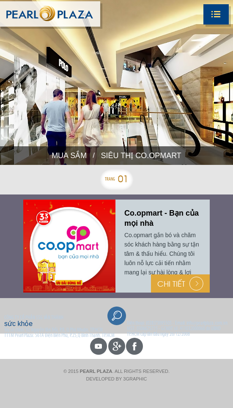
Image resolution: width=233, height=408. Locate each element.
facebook (134, 346)
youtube (98, 346)
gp (116, 346)
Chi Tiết (180, 283)
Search (116, 316)
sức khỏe (18, 323)
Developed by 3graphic (116, 378)
